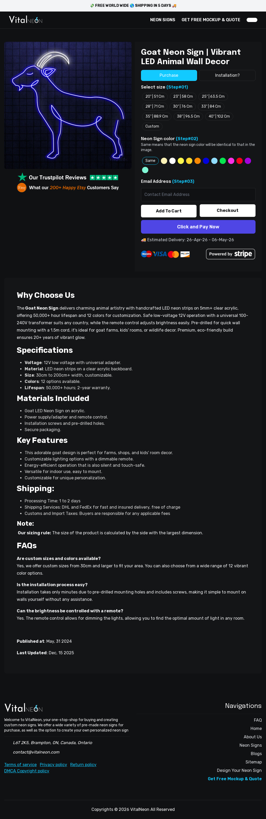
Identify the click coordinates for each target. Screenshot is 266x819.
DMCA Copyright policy (26, 770)
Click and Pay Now (198, 227)
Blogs (256, 753)
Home (256, 728)
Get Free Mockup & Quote (235, 778)
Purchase (169, 75)
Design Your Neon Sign (239, 770)
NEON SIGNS (162, 19)
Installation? (227, 75)
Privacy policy (53, 764)
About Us (253, 736)
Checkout (227, 210)
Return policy (83, 764)
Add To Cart (169, 210)
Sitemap (254, 762)
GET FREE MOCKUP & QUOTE (211, 19)
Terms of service (20, 764)
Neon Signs (251, 745)
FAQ (258, 720)
